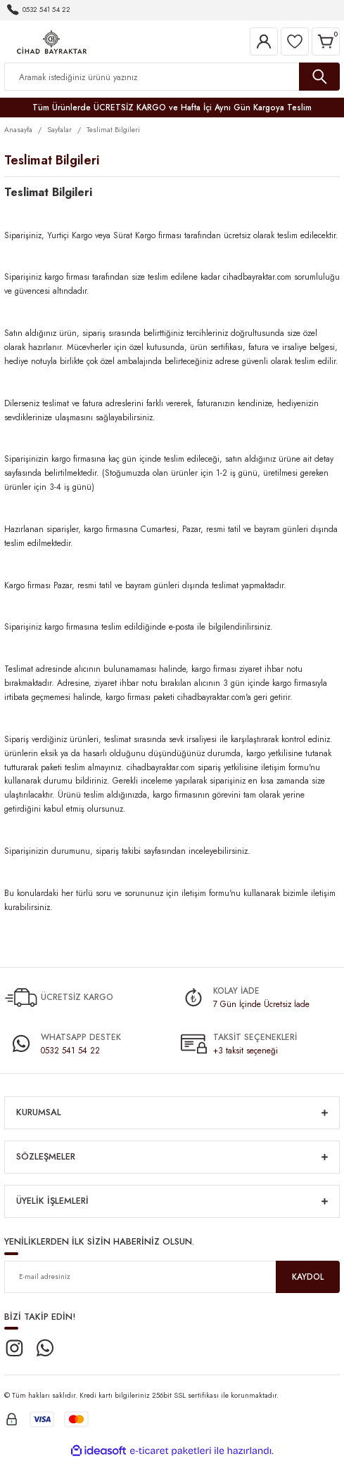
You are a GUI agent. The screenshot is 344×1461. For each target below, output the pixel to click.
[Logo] (51, 40)
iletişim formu (285, 767)
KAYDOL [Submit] (308, 1277)
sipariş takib (117, 851)
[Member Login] (264, 41)
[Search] (172, 77)
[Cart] (326, 41)
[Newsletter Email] (172, 1277)
